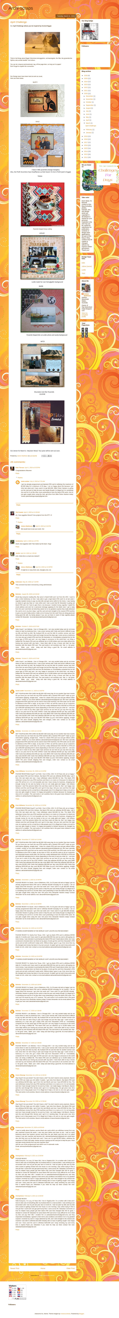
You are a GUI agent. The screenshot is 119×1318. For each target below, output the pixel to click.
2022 (86, 87)
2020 (86, 93)
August (88, 108)
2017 (86, 142)
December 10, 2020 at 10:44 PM (32, 928)
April (87, 120)
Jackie (18, 553)
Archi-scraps (21, 8)
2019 (86, 136)
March (88, 123)
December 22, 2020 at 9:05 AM (34, 1127)
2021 (86, 90)
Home (43, 1268)
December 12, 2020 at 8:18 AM (31, 984)
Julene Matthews (26, 526)
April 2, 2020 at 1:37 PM (31, 541)
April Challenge (91, 126)
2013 (86, 154)
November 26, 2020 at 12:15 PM (36, 771)
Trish (83, 273)
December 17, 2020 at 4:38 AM (31, 1011)
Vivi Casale (19, 512)
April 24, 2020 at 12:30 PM (44, 567)
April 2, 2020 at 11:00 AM (32, 512)
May (87, 117)
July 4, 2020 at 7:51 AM (37, 481)
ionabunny (19, 541)
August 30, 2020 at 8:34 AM (30, 594)
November (89, 99)
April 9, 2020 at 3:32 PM (43, 526)
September (90, 105)
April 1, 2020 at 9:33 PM (32, 467)
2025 (86, 78)
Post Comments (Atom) (46, 1275)
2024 (86, 81)
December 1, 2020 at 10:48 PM (31, 880)
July (87, 111)
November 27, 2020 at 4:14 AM (31, 839)
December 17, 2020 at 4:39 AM (31, 1043)
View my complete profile (85, 314)
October (89, 102)
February (89, 129)
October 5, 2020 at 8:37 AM (30, 626)
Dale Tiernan (20, 467)
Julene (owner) (87, 266)
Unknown (19, 582)
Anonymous (20, 1156)
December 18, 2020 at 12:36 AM (36, 1075)
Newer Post (14, 1268)
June (88, 114)
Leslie (84, 270)
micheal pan (20, 1127)
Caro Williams (20, 771)
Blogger (81, 1313)
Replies (20, 477)
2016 (86, 145)
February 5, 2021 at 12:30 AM (33, 1156)
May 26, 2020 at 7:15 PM (30, 582)
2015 (86, 148)
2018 (86, 139)
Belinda (18, 594)
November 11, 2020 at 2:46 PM (34, 691)
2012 (86, 157)
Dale (83, 263)
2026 (86, 75)
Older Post (71, 1268)
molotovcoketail (65, 1313)
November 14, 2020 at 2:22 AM (31, 731)
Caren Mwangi (20, 1075)
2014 (86, 151)
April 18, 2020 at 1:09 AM (28, 553)
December (89, 96)
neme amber (25, 481)
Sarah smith (20, 691)
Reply (17, 473)
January (89, 132)
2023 (86, 84)
